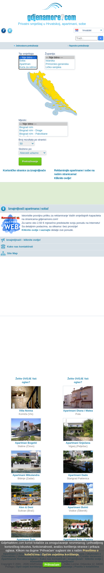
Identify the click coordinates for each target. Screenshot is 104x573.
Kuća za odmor (28, 67)
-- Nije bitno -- (28, 57)
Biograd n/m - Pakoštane (43, 134)
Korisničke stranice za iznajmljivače (24, 170)
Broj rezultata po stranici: (33, 139)
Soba (28, 60)
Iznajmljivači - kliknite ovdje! (21, 239)
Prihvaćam (52, 564)
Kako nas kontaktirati (17, 246)
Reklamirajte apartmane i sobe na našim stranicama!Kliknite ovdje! (74, 174)
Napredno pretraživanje (79, 45)
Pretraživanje (30, 161)
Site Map (9, 253)
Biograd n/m (43, 127)
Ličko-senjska (60, 67)
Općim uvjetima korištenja (60, 554)
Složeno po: (25, 148)
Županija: (50, 53)
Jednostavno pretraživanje (27, 45)
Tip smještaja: (26, 53)
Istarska (60, 60)
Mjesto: (23, 120)
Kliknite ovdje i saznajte (36, 229)
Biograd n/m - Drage (43, 130)
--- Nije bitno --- (60, 57)
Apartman (28, 64)
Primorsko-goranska (60, 64)
